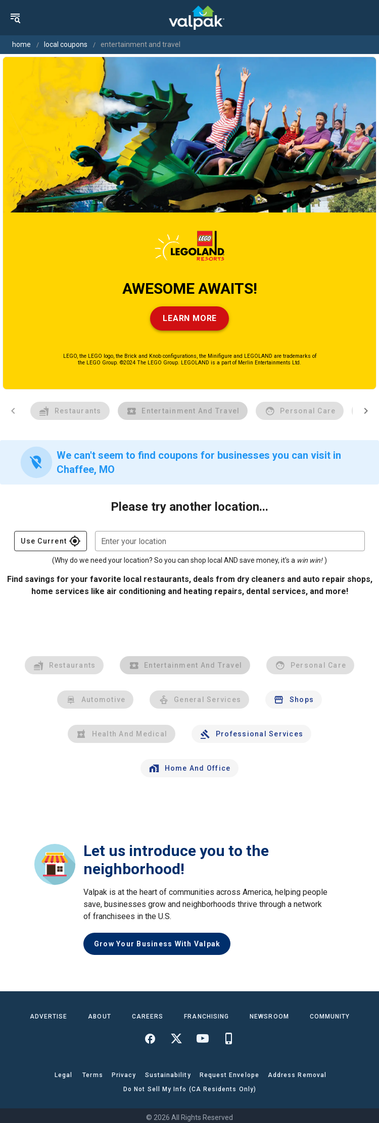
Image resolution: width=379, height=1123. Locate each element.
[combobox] (230, 541)
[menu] (15, 18)
